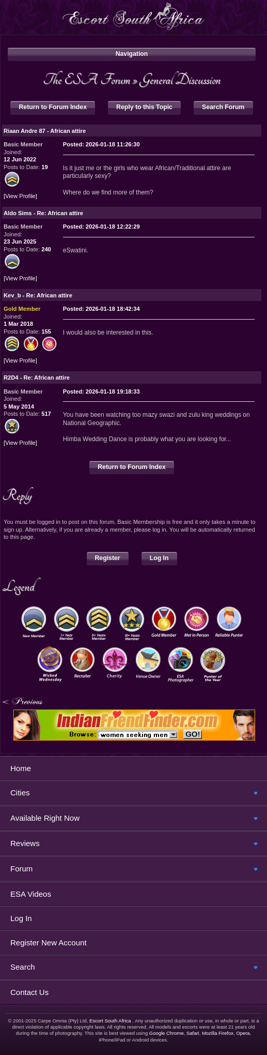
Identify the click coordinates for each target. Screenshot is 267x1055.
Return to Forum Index (53, 107)
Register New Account (48, 942)
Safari (192, 1033)
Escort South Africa (110, 1020)
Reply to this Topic (144, 107)
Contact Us (29, 992)
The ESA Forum (86, 79)
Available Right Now (45, 817)
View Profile (20, 196)
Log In (159, 558)
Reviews (25, 843)
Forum (21, 868)
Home (20, 768)
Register (107, 558)
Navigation (132, 53)
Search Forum (223, 107)
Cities (20, 792)
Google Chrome (166, 1033)
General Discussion (180, 79)
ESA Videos (30, 894)
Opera (242, 1033)
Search (22, 966)
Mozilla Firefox (217, 1033)
